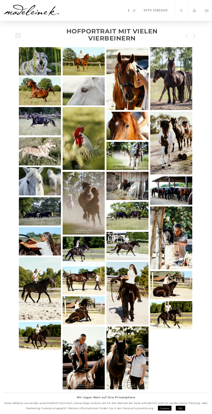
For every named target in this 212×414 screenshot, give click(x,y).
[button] (207, 10)
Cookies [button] (164, 408)
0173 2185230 (156, 10)
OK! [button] (180, 408)
